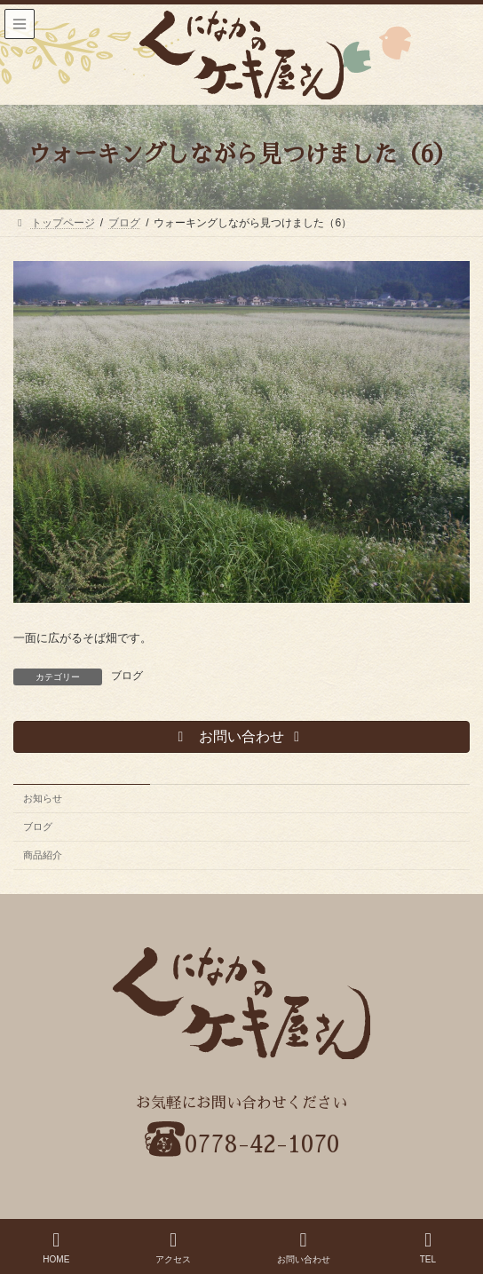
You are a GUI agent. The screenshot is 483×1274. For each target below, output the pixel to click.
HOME (56, 1247)
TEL (428, 1247)
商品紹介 (42, 855)
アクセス (173, 1247)
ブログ (127, 675)
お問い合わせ (303, 1247)
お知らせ (42, 798)
